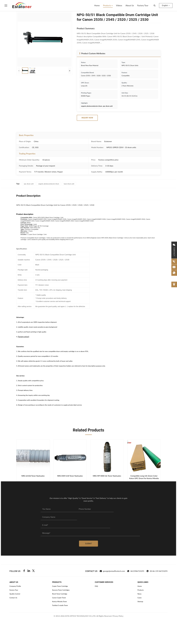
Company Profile (15, 586)
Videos (119, 5)
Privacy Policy (117, 616)
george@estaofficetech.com (112, 571)
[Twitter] (33, 571)
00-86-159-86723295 (157, 571)
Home (97, 5)
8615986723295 (135, 571)
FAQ (96, 586)
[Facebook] (24, 571)
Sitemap (140, 601)
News (139, 594)
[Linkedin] (28, 571)
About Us (130, 5)
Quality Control (14, 594)
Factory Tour (142, 5)
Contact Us (13, 598)
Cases (139, 598)
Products (107, 5)
